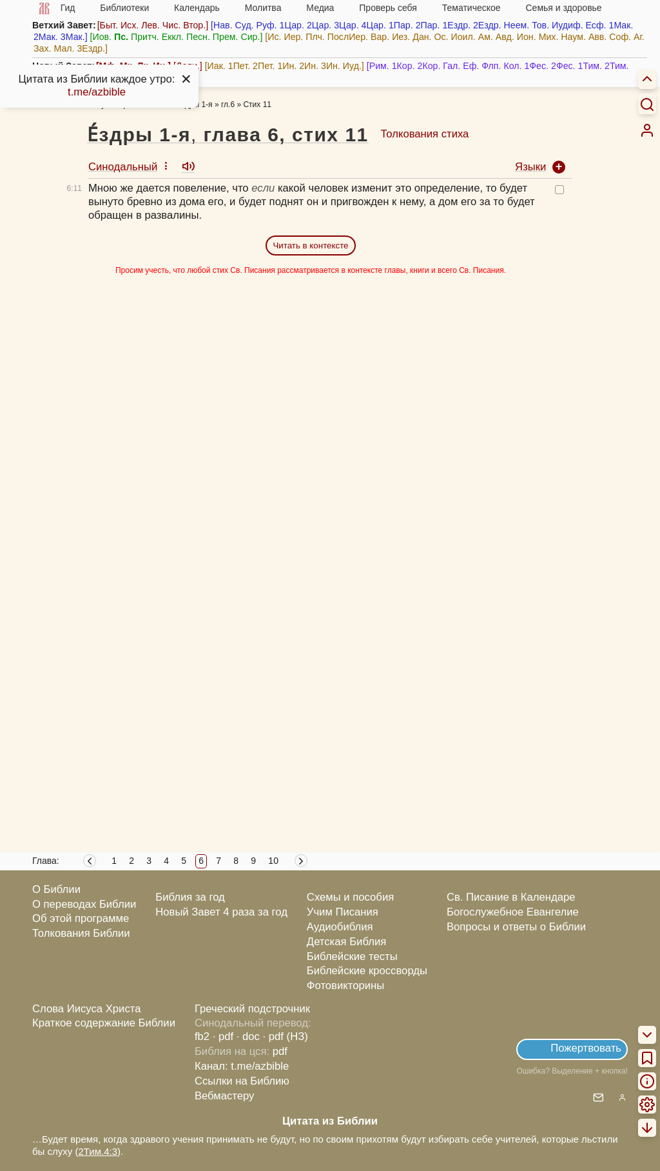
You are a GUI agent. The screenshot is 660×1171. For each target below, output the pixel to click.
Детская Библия (346, 942)
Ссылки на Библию (242, 1081)
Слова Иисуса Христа (86, 1009)
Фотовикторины (345, 985)
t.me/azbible (97, 92)
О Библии (56, 889)
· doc (248, 1036)
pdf (280, 1051)
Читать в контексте (310, 245)
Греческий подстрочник (252, 1009)
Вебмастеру (225, 1096)
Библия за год (190, 897)
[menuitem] (647, 130)
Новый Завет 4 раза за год (221, 912)
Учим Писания (342, 912)
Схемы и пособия (350, 897)
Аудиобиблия (340, 927)
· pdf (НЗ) (285, 1036)
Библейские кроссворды (367, 971)
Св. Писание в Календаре (511, 897)
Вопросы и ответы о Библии (516, 927)
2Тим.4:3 (97, 1151)
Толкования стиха (424, 134)
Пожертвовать (585, 1048)
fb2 (202, 1036)
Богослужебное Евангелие (513, 912)
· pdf (223, 1036)
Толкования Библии (81, 933)
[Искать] (647, 104)
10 (273, 861)
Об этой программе (80, 918)
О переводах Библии (84, 904)
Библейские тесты (352, 956)
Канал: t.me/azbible (242, 1066)
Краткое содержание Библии (103, 1023)
